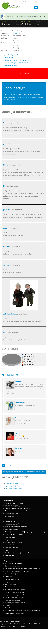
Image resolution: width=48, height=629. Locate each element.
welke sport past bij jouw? (12, 600)
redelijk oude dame (10, 314)
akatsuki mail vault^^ (11, 584)
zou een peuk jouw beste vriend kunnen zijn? (18, 508)
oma (4, 332)
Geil (6, 519)
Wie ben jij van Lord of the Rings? (15, 597)
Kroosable (18, 448)
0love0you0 (16, 33)
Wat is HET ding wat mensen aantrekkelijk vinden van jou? (22, 610)
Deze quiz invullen (12, 483)
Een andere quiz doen (13, 486)
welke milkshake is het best (13, 545)
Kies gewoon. (8, 57)
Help (8, 626)
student (6, 247)
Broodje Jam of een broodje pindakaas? (17, 553)
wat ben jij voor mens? (11, 529)
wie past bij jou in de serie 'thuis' (14, 613)
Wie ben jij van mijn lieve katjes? (14, 592)
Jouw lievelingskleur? (11, 55)
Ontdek (10, 21)
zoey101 (7, 550)
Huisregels (15, 626)
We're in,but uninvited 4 (12, 547)
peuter (5, 144)
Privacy (23, 626)
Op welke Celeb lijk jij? (11, 574)
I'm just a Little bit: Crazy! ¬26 (14, 534)
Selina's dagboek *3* (11, 513)
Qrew (7, 16)
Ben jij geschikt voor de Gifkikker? (15, 589)
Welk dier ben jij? (10, 587)
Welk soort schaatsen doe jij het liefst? (16, 60)
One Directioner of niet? (12, 566)
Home (4, 21)
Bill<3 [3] (7, 608)
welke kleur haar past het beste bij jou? (16, 526)
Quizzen (16, 21)
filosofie (18, 381)
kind (4, 186)
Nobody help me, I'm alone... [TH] (15, 503)
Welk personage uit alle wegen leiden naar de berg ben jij (22, 568)
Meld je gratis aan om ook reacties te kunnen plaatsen (24, 472)
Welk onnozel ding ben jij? (12, 505)
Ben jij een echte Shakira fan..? (14, 542)
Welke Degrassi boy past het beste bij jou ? (18, 571)
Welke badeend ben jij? (12, 579)
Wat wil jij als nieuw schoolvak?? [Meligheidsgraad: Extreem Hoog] (25, 532)
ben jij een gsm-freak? (11, 540)
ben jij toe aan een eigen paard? (14, 595)
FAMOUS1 (8, 605)
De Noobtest (9, 576)
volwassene (7, 265)
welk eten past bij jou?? (12, 524)
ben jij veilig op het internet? (13, 563)
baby (5, 123)
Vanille (17, 433)
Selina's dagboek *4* (11, 516)
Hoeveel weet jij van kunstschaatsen (16, 63)
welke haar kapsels (10, 537)
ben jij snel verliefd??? (11, 582)
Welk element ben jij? (11, 521)
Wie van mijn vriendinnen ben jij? (15, 602)
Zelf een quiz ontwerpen (14, 489)
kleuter (6, 165)
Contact (2, 626)
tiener (5, 228)
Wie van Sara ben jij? (11, 65)
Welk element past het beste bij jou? (16, 511)
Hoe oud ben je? (26, 21)
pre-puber (6, 210)
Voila (17, 418)
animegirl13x (20, 403)
